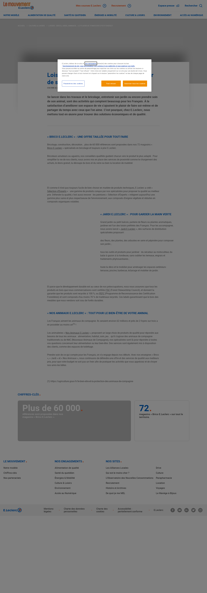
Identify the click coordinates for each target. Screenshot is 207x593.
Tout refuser (111, 83)
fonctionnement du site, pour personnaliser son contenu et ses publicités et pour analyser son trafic (99, 66)
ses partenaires (90, 63)
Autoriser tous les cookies (135, 83)
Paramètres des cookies (73, 83)
